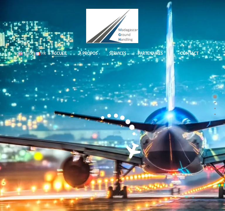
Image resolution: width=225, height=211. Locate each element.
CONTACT (189, 53)
